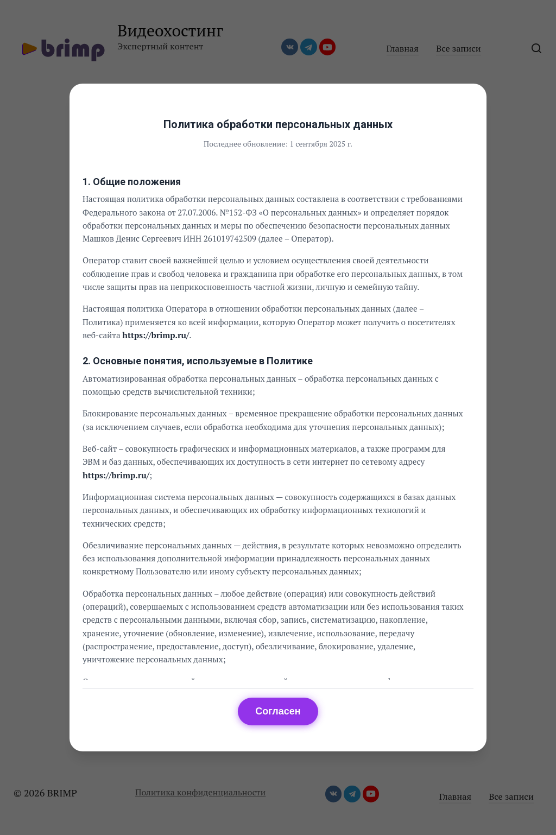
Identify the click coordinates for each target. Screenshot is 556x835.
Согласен (277, 711)
